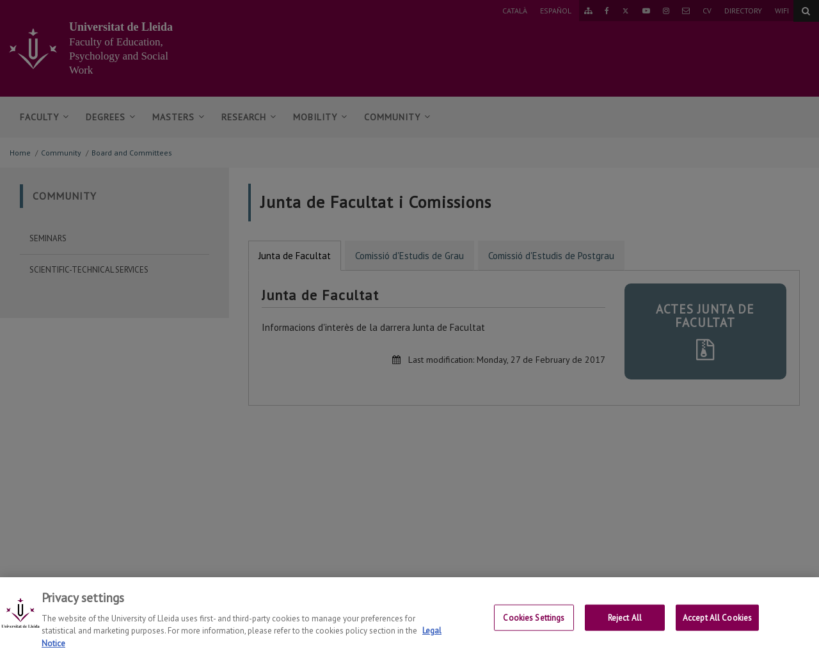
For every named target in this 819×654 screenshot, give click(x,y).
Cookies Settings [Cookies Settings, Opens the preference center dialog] (533, 624)
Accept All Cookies (717, 624)
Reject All (625, 624)
